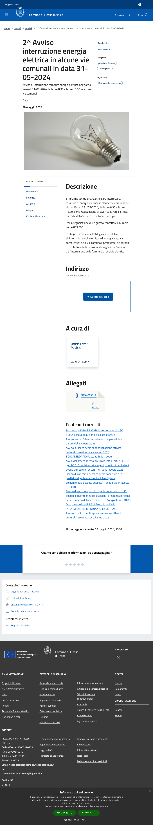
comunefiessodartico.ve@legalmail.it (22, 773)
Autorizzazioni (84, 715)
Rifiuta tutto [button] (89, 812)
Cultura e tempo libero (51, 689)
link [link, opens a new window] (106, 806)
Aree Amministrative (13, 689)
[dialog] (76, 806)
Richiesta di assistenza (51, 756)
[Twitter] (128, 15)
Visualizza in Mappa (98, 296)
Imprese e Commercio (51, 700)
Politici (5, 705)
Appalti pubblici (48, 705)
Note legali (82, 756)
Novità (17, 28)
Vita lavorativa (47, 694)
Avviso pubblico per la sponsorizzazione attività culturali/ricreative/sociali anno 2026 (93, 450)
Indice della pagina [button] (35, 181)
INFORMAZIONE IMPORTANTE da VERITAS (91, 509)
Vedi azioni (105, 50)
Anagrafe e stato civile (51, 683)
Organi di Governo (11, 683)
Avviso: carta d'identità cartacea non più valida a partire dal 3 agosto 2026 (94, 441)
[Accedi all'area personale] (139, 4)
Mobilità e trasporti (50, 722)
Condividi (104, 43)
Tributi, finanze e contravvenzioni (86, 696)
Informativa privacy (87, 750)
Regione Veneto (13, 4)
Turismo (44, 717)
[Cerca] (146, 15)
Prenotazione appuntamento (55, 739)
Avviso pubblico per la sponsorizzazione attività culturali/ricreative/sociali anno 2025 (93, 515)
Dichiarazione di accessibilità (92, 761)
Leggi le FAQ (46, 750)
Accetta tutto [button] (64, 812)
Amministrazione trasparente (92, 739)
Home (7, 28)
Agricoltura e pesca (87, 721)
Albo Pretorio (84, 744)
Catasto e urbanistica (51, 711)
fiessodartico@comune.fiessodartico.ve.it (31, 765)
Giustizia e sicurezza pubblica (92, 689)
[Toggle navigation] (6, 14)
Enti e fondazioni (11, 700)
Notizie (118, 683)
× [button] (149, 791)
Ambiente (82, 704)
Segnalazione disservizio (52, 744)
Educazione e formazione (90, 683)
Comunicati (121, 689)
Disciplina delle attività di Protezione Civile (90, 504)
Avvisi (28, 28)
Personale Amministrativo (15, 711)
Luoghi (118, 710)
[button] (76, 819)
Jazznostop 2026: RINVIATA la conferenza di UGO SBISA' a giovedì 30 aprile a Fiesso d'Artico (94, 432)
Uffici (4, 694)
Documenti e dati (11, 717)
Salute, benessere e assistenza (93, 710)
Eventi (118, 715)
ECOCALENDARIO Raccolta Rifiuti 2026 (89, 456)
